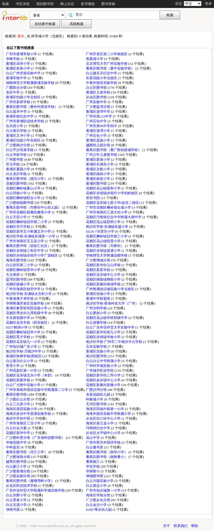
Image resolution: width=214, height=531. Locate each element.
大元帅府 (13, 275)
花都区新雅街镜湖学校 (103, 284)
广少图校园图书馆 (20, 203)
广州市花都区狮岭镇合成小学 (109, 207)
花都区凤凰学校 (18, 380)
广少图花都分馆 (18, 476)
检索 (5, 4)
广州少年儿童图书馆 (102, 155)
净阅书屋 (13, 510)
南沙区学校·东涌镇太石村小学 (29, 294)
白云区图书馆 (97, 88)
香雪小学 (13, 366)
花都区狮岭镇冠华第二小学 (27, 222)
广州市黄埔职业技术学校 (25, 121)
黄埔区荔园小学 (98, 140)
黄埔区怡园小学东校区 (23, 140)
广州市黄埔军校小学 (22, 54)
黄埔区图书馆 (97, 183)
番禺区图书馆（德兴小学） (27, 179)
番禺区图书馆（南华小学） (107, 452)
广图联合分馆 (16, 88)
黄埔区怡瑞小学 (98, 294)
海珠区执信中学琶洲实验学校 (29, 414)
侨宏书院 (93, 198)
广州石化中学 (97, 121)
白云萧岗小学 (97, 313)
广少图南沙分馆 (18, 145)
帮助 (194, 526)
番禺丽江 (93, 462)
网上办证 (67, 4)
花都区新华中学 (18, 433)
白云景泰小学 (16, 500)
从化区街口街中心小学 (103, 418)
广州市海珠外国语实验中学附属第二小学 (37, 390)
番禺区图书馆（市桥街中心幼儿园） (34, 207)
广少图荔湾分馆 (98, 107)
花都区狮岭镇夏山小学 (23, 188)
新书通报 (88, 4)
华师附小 (93, 471)
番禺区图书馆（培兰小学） (27, 452)
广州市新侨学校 (18, 102)
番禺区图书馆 (16, 394)
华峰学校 (13, 59)
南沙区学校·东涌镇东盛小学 (107, 227)
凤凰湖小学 (95, 59)
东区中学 (13, 92)
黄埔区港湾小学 (98, 131)
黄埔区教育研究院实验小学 (27, 308)
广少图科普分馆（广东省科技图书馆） (36, 438)
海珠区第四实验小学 (22, 409)
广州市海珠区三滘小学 (23, 423)
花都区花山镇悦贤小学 (103, 241)
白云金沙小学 (97, 505)
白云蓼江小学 (16, 466)
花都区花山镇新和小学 (103, 188)
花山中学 (93, 438)
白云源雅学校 (97, 323)
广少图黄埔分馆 (18, 471)
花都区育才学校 (18, 337)
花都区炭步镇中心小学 (103, 380)
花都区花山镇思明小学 (103, 222)
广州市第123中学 (99, 116)
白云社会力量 (16, 428)
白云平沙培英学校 (20, 150)
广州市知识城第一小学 (103, 490)
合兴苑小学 (15, 126)
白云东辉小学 (16, 495)
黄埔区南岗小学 (98, 174)
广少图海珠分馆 (18, 457)
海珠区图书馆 (16, 260)
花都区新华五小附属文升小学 (29, 231)
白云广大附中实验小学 (23, 385)
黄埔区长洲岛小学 (100, 164)
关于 (166, 526)
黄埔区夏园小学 (18, 169)
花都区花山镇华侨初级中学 (107, 318)
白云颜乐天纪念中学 (102, 73)
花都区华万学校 (18, 227)
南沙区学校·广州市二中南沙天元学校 (114, 342)
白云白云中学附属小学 (103, 361)
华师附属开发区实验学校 (25, 303)
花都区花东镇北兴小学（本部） (30, 375)
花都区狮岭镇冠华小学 (23, 332)
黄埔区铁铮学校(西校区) (25, 356)
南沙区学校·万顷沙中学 (24, 351)
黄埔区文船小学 (98, 169)
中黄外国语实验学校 (102, 83)
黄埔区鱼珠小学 (18, 68)
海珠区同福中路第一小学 (105, 409)
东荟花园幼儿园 (98, 394)
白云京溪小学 (16, 505)
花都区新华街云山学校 (103, 265)
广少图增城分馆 (98, 260)
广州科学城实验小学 (102, 366)
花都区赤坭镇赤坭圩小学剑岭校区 (112, 193)
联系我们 (181, 526)
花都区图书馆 (16, 183)
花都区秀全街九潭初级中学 (27, 313)
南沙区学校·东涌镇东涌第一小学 (31, 236)
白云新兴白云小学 (20, 361)
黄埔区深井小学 (18, 64)
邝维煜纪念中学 (98, 428)
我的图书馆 (45, 4)
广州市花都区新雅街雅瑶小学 (29, 212)
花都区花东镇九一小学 (23, 342)
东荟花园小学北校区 (102, 78)
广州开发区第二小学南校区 (107, 54)
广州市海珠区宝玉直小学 (25, 241)
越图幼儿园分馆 (98, 145)
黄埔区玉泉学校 (98, 92)
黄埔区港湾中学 (98, 112)
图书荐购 (108, 4)
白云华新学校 (16, 155)
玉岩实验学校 (97, 346)
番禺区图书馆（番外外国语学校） (32, 107)
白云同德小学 (16, 193)
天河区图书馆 (97, 404)
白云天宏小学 (16, 217)
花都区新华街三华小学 (103, 375)
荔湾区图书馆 (16, 279)
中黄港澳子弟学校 (20, 299)
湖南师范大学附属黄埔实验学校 (30, 83)
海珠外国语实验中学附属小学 (109, 414)
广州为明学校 (97, 308)
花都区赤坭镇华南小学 (103, 337)
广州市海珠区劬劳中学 (23, 289)
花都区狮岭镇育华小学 (23, 270)
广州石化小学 (97, 135)
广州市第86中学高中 (102, 126)
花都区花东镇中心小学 (103, 275)
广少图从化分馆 (98, 500)
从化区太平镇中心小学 (103, 433)
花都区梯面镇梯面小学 (103, 279)
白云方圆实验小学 (100, 481)
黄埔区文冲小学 (18, 135)
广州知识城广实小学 (22, 346)
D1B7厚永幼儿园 (99, 510)
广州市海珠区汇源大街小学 (107, 212)
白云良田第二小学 (20, 265)
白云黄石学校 (16, 131)
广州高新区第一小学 (22, 370)
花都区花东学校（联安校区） (29, 323)
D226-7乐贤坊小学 (100, 231)
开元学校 (13, 164)
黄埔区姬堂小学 (98, 179)
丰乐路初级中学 (18, 318)
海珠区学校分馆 (98, 495)
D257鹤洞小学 (17, 327)
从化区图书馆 (97, 97)
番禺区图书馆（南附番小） (107, 457)
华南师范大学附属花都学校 (107, 255)
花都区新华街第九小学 (103, 332)
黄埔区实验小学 (98, 351)
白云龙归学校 (16, 174)
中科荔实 (13, 447)
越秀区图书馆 (16, 462)
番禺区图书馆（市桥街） (105, 246)
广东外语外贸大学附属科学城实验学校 (36, 490)
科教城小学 (95, 399)
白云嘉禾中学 (16, 112)
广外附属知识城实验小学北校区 (110, 289)
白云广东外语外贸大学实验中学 (110, 327)
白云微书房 (95, 447)
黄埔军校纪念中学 (20, 116)
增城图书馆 (95, 476)
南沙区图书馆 (97, 356)
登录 (208, 4)
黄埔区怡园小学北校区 (23, 97)
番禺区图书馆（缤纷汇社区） (29, 246)
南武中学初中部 (18, 418)
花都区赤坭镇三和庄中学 (25, 251)
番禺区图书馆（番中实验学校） (110, 68)
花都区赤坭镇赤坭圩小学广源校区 (32, 255)
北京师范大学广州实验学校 (107, 64)
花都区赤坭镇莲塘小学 (103, 251)
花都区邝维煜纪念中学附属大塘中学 (114, 217)
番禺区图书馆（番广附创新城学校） (114, 150)
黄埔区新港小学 (98, 159)
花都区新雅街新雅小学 (103, 385)
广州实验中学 (97, 102)
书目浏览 (23, 4)
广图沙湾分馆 (97, 390)
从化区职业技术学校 (22, 486)
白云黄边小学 (97, 486)
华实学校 (93, 466)
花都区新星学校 (98, 270)
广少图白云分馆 (18, 399)
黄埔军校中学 (16, 78)
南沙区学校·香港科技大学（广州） (113, 303)
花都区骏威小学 (18, 284)
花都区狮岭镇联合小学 (23, 198)
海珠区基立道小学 (100, 423)
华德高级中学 (16, 442)
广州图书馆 (15, 159)
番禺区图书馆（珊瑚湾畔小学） (30, 481)
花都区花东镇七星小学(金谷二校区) (113, 203)
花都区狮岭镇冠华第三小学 (107, 236)
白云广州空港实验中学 (23, 73)
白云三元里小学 (18, 404)
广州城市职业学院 (100, 370)
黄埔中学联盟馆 (98, 299)
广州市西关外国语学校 (103, 442)
